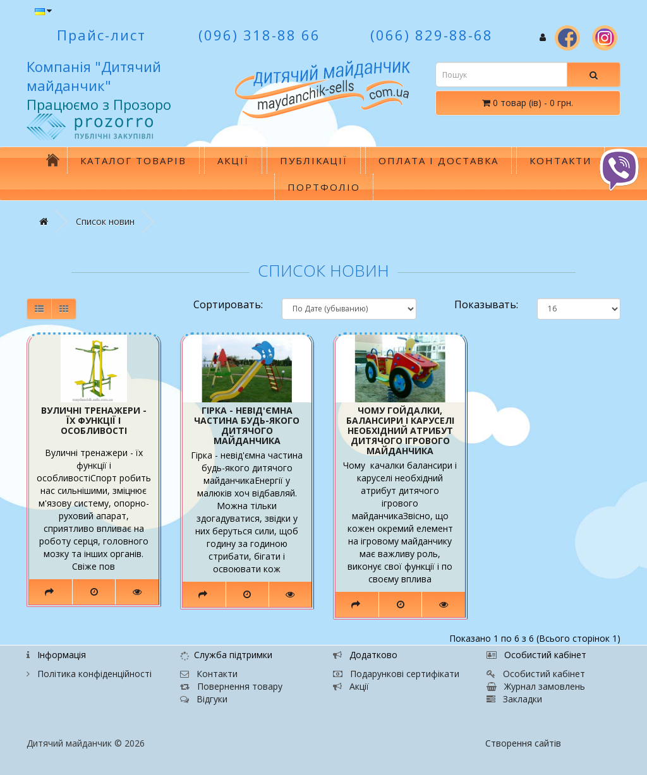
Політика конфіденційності (89, 674)
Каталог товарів (133, 160)
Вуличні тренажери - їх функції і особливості (94, 420)
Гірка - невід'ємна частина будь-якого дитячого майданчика (246, 425)
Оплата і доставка (438, 160)
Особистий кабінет (536, 674)
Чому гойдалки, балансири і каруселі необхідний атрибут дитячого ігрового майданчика (400, 430)
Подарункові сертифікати (396, 674)
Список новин (105, 221)
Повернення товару (231, 686)
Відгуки (203, 699)
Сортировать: (228, 304)
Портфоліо (323, 187)
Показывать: (486, 304)
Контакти (560, 160)
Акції (233, 160)
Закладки (514, 699)
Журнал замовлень (536, 686)
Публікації (314, 160)
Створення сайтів (523, 743)
